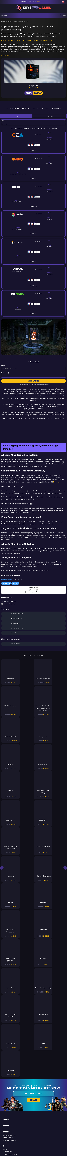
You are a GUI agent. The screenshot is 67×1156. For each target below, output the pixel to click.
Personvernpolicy (9, 1146)
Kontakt (5, 1135)
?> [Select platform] (33, 120)
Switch (50, 116)
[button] (2, 853)
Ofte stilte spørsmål (9, 1126)
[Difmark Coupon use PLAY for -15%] (33, 423)
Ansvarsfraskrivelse (10, 1140)
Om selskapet (7, 1138)
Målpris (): (5, 373)
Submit (33, 1086)
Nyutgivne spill (8, 1124)
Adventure (6, 569)
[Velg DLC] (33, 124)
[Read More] (33, 55)
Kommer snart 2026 (9, 1121)
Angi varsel (33, 381)
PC (16, 116)
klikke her (56, 468)
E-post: (3, 366)
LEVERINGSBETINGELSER (10, 1143)
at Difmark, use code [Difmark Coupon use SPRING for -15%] (30, 1)
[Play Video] (33, 337)
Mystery (15, 569)
